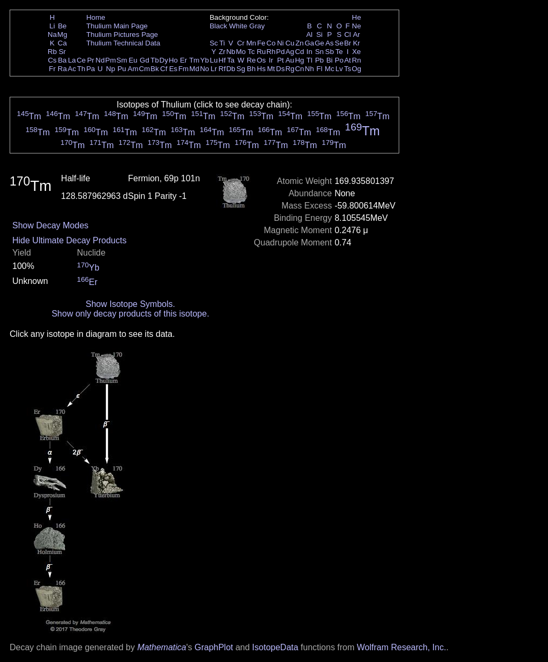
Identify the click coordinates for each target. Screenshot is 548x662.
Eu (132, 60)
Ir (271, 60)
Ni (280, 43)
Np (110, 69)
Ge (319, 43)
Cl (347, 34)
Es (173, 69)
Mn (251, 43)
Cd (299, 52)
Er (183, 60)
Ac (72, 69)
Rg (289, 69)
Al (309, 34)
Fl (319, 69)
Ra (62, 69)
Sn (319, 52)
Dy (163, 60)
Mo (241, 52)
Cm (144, 69)
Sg (241, 69)
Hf (221, 60)
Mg (62, 34)
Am (133, 69)
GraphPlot (213, 647)
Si (319, 34)
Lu (214, 60)
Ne (356, 26)
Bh (251, 69)
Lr (214, 69)
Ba (62, 60)
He (356, 17)
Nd (100, 60)
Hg (299, 60)
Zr (222, 52)
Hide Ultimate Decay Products (69, 240)
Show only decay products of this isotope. (130, 313)
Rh (271, 52)
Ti (222, 43)
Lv (339, 69)
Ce (81, 60)
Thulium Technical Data (123, 43)
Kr (356, 43)
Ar (356, 34)
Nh (309, 69)
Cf (163, 69)
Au (289, 60)
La (72, 60)
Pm (110, 60)
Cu (289, 43)
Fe (261, 43)
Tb (154, 60)
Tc (251, 52)
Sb (329, 52)
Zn (299, 43)
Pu (121, 69)
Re (251, 60)
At (347, 60)
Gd (144, 60)
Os (261, 60)
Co (271, 43)
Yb (204, 60)
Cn (299, 69)
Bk (154, 69)
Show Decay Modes (50, 225)
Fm (183, 69)
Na (52, 34)
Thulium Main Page (117, 26)
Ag (289, 52)
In (310, 52)
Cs (52, 60)
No (204, 69)
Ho (173, 60)
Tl (310, 60)
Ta (230, 60)
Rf (221, 69)
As (329, 43)
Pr (90, 60)
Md (194, 69)
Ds (280, 69)
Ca (62, 43)
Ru (261, 52)
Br (347, 43)
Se (339, 43)
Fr (52, 69)
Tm (194, 60)
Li (52, 26)
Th (81, 69)
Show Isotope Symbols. (130, 304)
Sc (214, 43)
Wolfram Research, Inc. (401, 647)
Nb (230, 52)
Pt (280, 60)
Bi (329, 60)
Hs (261, 69)
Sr (62, 52)
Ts (347, 69)
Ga (309, 43)
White (238, 26)
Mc (329, 69)
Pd (280, 52)
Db (230, 69)
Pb (319, 60)
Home (95, 17)
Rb (52, 52)
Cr (241, 43)
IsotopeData (275, 647)
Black (218, 26)
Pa (90, 69)
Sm (122, 60)
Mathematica (161, 647)
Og (356, 69)
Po (339, 60)
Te (339, 52)
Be (62, 26)
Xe (356, 52)
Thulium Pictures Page (122, 34)
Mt (271, 69)
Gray (257, 26)
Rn (356, 60)
